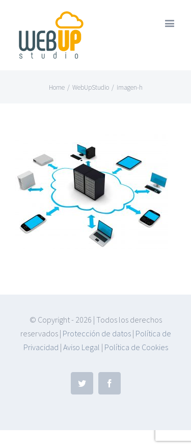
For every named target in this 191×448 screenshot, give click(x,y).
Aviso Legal (81, 347)
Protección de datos (97, 333)
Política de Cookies (136, 347)
